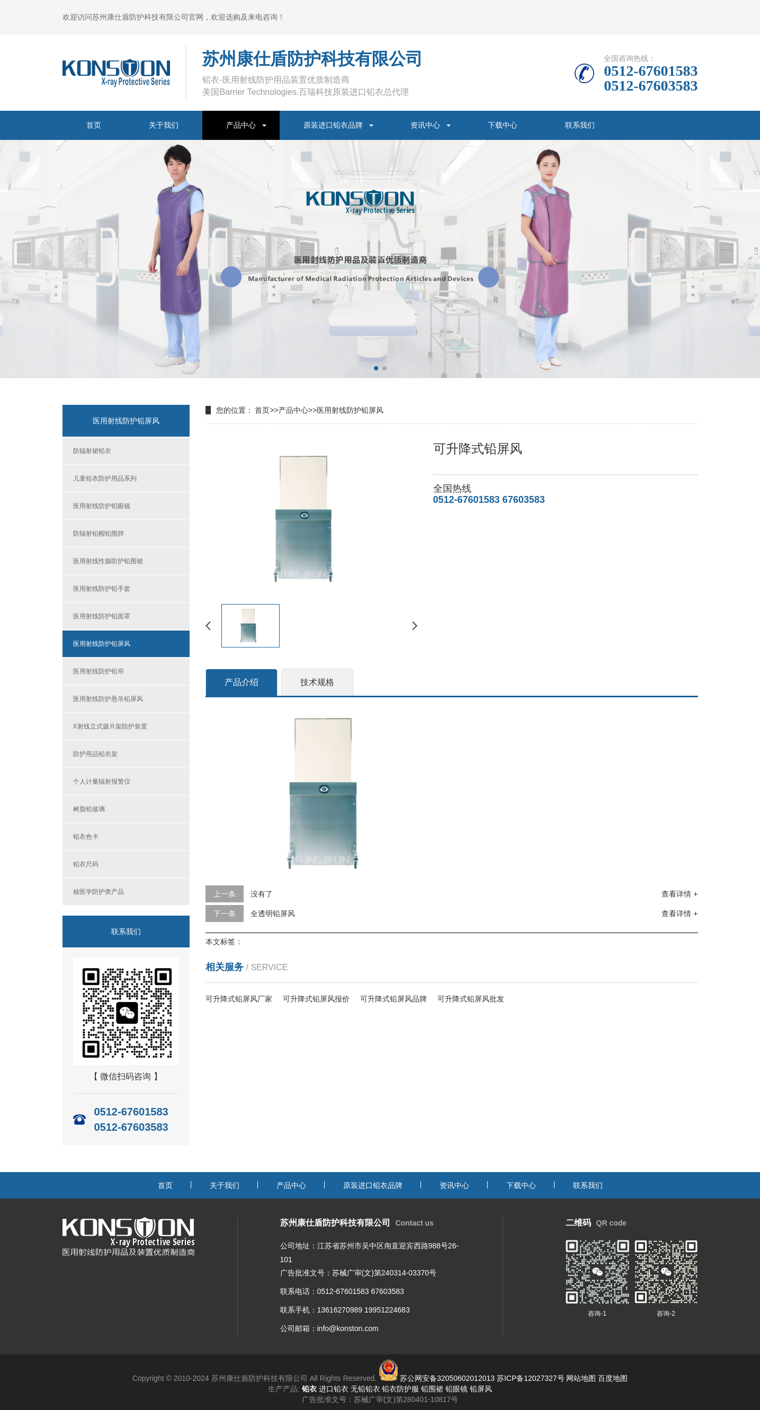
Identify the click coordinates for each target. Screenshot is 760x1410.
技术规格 (317, 682)
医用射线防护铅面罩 (101, 616)
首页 (93, 125)
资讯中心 (425, 125)
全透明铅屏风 (273, 913)
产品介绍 (241, 682)
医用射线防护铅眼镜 (101, 506)
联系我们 (580, 125)
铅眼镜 (456, 1389)
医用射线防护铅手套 (101, 588)
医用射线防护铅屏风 (101, 644)
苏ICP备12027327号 (531, 1378)
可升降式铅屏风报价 (316, 999)
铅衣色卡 (86, 836)
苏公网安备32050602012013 (447, 1378)
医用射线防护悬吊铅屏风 (108, 699)
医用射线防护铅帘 (98, 671)
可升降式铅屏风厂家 (238, 999)
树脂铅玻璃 (89, 809)
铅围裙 (432, 1389)
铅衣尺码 (86, 864)
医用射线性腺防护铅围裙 (108, 561)
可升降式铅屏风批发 (470, 999)
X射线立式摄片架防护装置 (110, 726)
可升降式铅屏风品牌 (393, 999)
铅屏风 (481, 1389)
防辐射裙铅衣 (92, 451)
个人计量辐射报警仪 (101, 781)
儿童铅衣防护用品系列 (105, 478)
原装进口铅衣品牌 (333, 125)
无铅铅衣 (365, 1389)
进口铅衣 (333, 1389)
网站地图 (581, 1378)
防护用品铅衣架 (95, 754)
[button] (376, 368)
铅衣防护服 (400, 1389)
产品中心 (241, 125)
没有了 (262, 894)
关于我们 (163, 125)
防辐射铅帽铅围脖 (98, 533)
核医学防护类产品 (98, 891)
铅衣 (309, 1389)
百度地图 (613, 1378)
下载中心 (502, 125)
